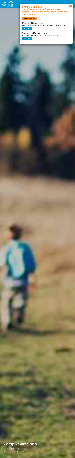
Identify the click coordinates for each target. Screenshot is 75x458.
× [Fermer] (70, 6)
